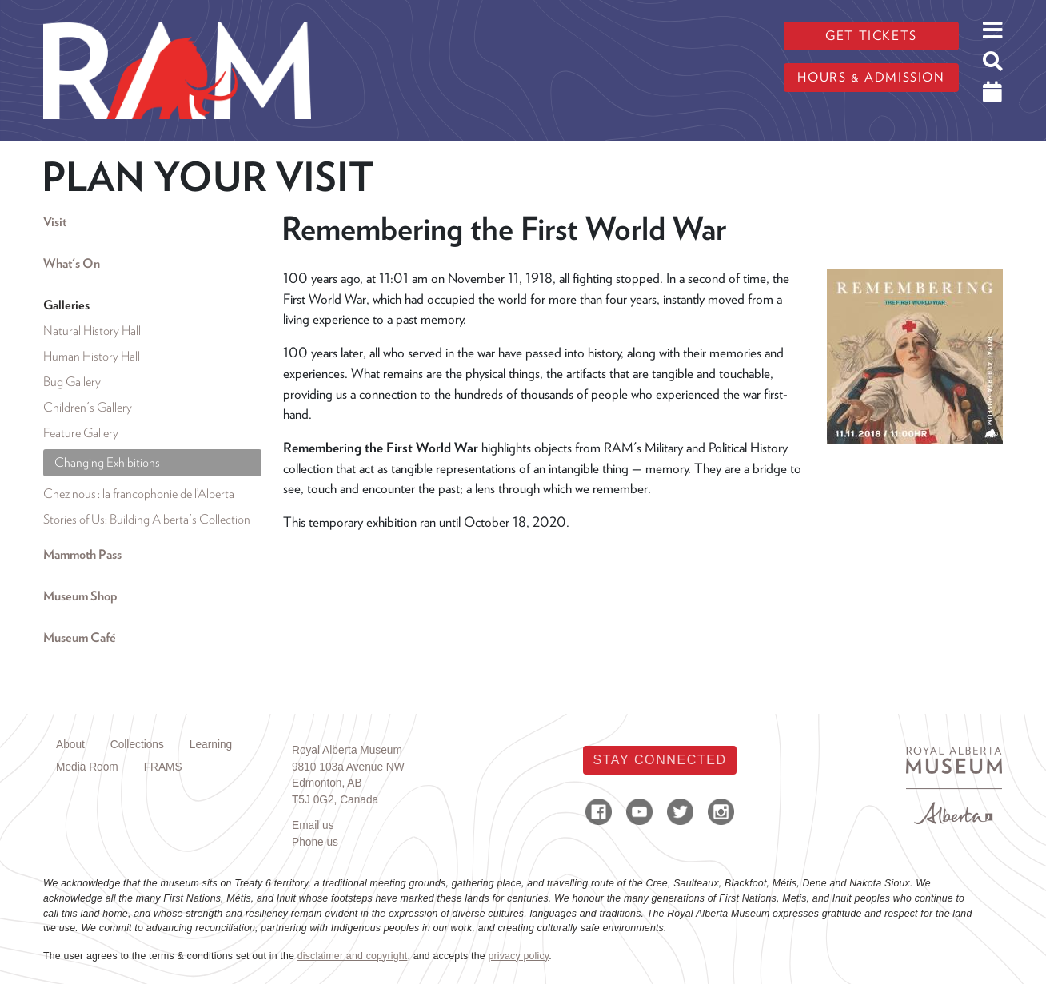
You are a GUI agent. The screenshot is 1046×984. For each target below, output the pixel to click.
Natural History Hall (92, 330)
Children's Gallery (87, 407)
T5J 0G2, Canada (335, 800)
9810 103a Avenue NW (348, 767)
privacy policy (518, 956)
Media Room (87, 767)
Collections (137, 745)
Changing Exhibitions (107, 462)
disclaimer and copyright (352, 956)
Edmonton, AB (327, 783)
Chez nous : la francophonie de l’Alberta (138, 493)
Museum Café (79, 637)
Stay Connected (659, 760)
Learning (211, 745)
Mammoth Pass (82, 554)
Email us (313, 825)
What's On (71, 263)
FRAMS (163, 767)
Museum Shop (80, 596)
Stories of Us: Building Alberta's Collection (146, 519)
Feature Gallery (80, 432)
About (70, 745)
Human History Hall (91, 356)
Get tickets (871, 35)
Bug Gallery (72, 381)
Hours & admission (870, 77)
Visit (54, 221)
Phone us (315, 842)
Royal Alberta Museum (347, 750)
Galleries (66, 305)
